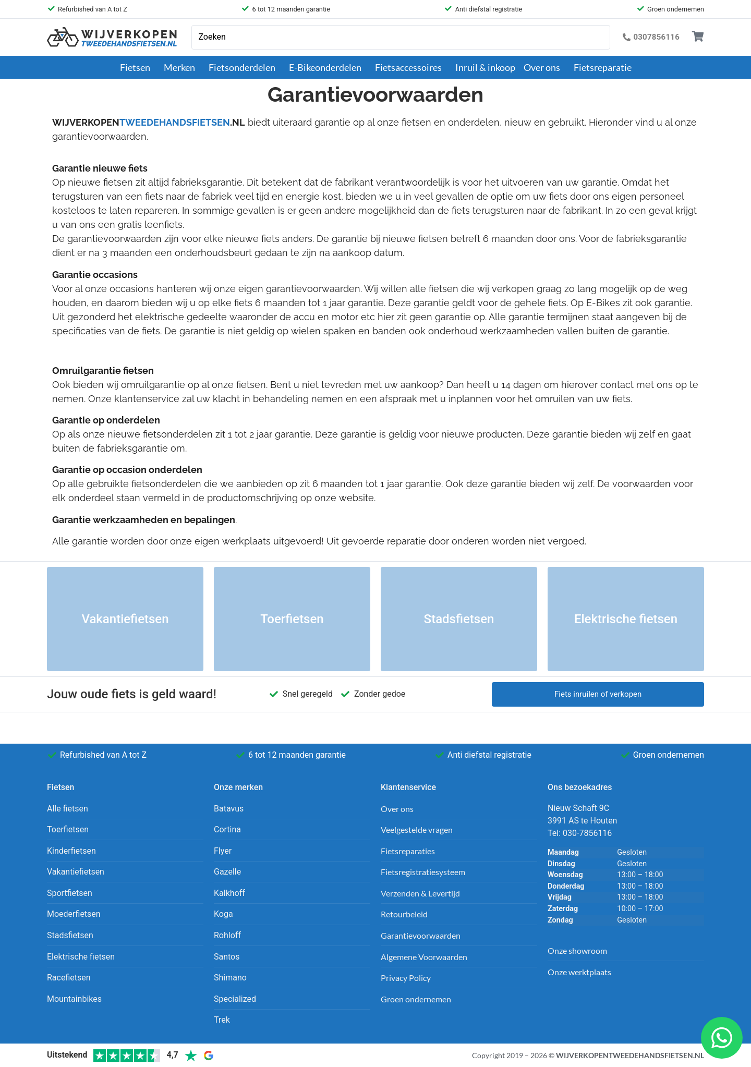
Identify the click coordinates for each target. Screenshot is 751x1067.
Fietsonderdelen (245, 67)
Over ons (544, 67)
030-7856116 (587, 833)
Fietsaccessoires (411, 67)
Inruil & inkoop (485, 67)
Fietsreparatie (603, 67)
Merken (182, 67)
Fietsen (137, 67)
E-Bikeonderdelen (328, 67)
